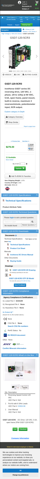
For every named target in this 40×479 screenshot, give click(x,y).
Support (17, 24)
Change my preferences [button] (20, 475)
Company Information (20, 438)
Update (18, 168)
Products (10, 24)
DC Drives (32, 31)
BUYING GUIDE (30, 75)
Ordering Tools (26, 24)
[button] (3, 56)
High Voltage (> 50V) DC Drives (11, 33)
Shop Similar (12, 122)
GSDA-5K (21, 406)
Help (9, 241)
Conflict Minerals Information (14, 348)
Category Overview (14, 117)
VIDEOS (7, 75)
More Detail (9, 160)
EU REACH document (16, 335)
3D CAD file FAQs (25, 281)
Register (24, 4)
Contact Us (32, 18)
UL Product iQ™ (8, 312)
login (12, 217)
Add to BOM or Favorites (20, 176)
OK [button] (21, 470)
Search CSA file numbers (18, 326)
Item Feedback (20, 285)
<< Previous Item (15, 141)
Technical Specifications (17, 200)
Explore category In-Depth (15, 112)
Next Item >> (25, 141)
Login (24, 2)
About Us (26, 18)
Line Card (38, 18)
